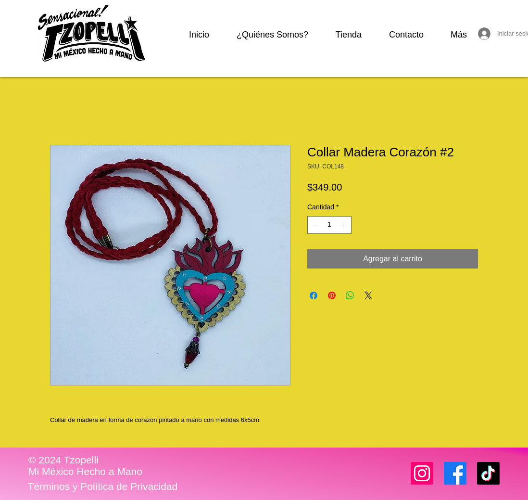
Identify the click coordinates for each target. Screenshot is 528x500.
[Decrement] (315, 225)
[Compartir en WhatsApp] (350, 295)
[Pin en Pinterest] (332, 295)
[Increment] (344, 225)
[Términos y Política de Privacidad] (103, 486)
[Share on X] (368, 295)
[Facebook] (455, 473)
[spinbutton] (329, 225)
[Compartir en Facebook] (313, 295)
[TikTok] (488, 473)
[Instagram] (422, 473)
